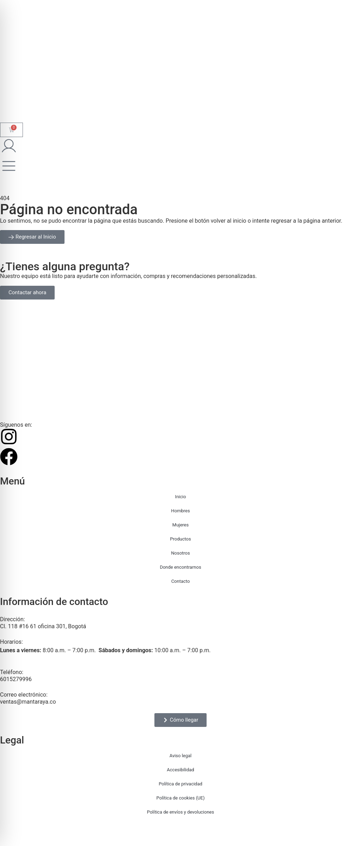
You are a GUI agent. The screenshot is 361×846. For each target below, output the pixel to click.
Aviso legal (181, 755)
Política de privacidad (180, 783)
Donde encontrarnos (180, 567)
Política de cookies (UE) (181, 798)
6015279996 (16, 679)
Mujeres (180, 524)
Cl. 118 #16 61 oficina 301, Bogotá (43, 626)
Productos (180, 539)
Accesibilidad (180, 769)
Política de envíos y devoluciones (180, 812)
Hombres (180, 510)
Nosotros (180, 553)
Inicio (180, 496)
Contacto (180, 581)
